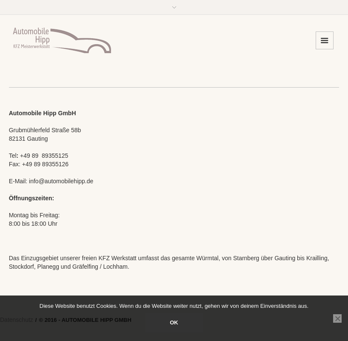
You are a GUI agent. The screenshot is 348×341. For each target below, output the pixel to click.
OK (174, 322)
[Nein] (337, 318)
